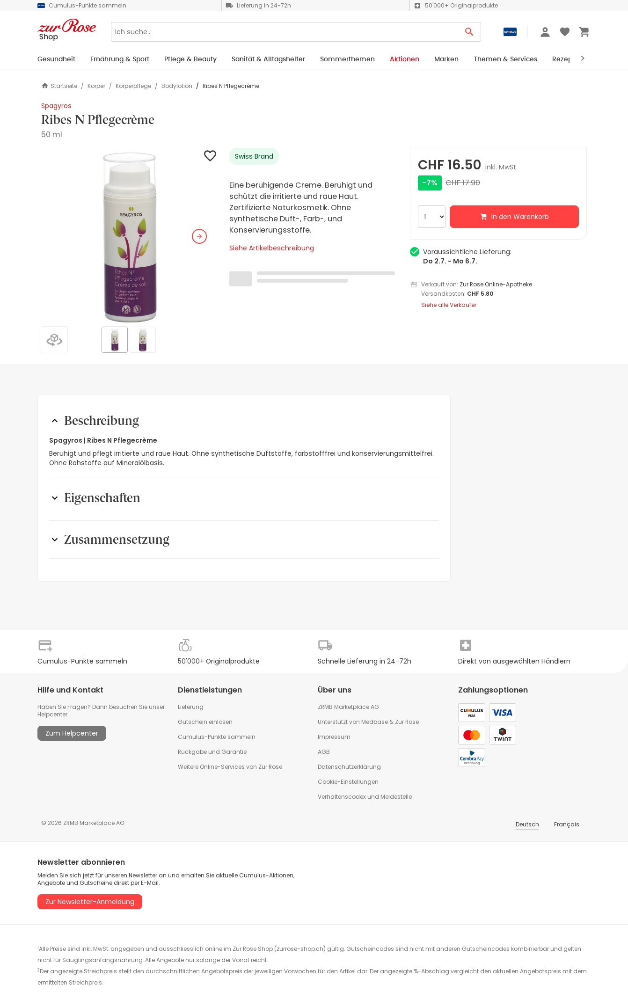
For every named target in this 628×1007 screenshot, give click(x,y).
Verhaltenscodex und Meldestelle (365, 797)
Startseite (59, 86)
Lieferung (191, 707)
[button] (129, 236)
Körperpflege (133, 86)
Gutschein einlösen (205, 722)
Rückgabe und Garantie (212, 752)
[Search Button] (469, 32)
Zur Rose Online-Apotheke (496, 284)
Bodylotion (176, 86)
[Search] (284, 32)
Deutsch (527, 824)
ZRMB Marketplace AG (348, 707)
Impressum (334, 737)
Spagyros (56, 105)
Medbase (374, 722)
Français (566, 824)
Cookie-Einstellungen (348, 782)
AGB (324, 752)
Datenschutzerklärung (349, 767)
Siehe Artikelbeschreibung (271, 248)
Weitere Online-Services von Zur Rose (230, 767)
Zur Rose (407, 722)
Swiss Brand (254, 156)
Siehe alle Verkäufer (448, 305)
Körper (96, 86)
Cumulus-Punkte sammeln (217, 737)
